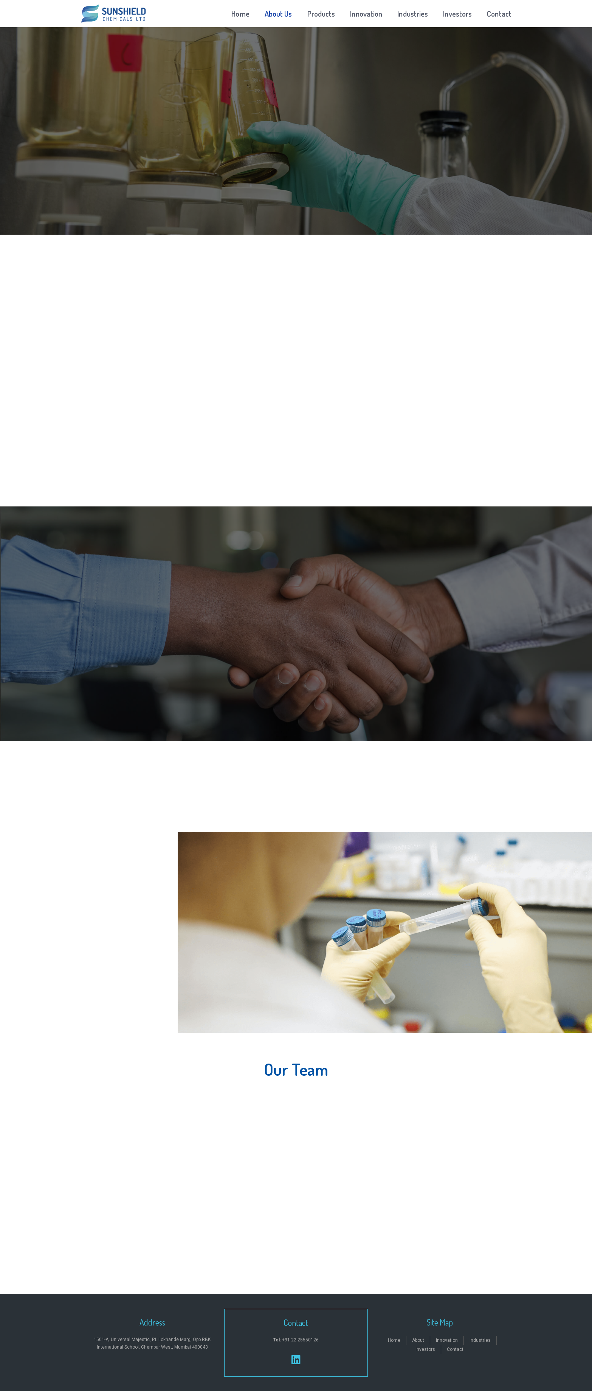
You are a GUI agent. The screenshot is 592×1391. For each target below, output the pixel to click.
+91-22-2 (286, 1339)
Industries (412, 14)
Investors (457, 14)
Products (321, 14)
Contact (499, 14)
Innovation (366, 14)
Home (240, 14)
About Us (278, 14)
